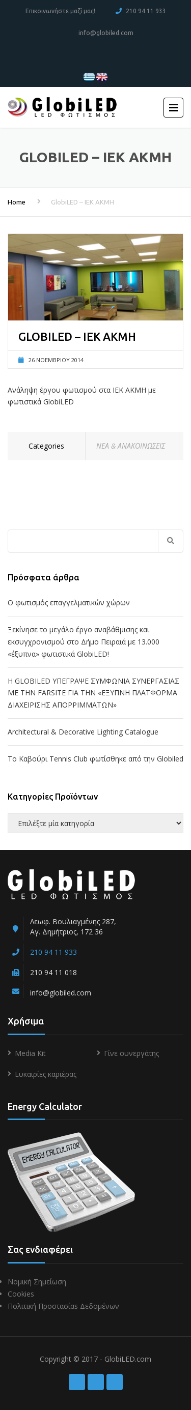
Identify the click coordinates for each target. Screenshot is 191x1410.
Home (16, 201)
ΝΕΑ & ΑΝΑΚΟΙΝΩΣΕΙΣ (130, 446)
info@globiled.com (105, 33)
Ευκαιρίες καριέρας (45, 1074)
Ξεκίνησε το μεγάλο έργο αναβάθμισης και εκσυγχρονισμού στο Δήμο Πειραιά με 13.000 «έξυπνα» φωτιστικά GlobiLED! (83, 642)
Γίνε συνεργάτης (131, 1053)
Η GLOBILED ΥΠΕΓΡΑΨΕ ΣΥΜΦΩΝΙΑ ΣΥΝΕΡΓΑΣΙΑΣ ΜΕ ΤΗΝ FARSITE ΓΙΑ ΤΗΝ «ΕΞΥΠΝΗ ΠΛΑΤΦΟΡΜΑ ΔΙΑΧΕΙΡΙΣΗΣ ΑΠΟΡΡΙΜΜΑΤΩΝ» (93, 693)
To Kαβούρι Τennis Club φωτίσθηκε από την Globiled (95, 758)
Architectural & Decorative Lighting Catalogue (83, 732)
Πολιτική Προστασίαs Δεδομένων (63, 1306)
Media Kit (30, 1053)
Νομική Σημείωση (37, 1281)
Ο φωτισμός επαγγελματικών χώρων (69, 602)
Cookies (21, 1294)
